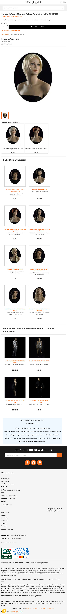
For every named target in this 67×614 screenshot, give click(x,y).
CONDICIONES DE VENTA (8, 496)
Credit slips (4, 518)
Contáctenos (5, 486)
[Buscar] (33, 8)
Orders (3, 515)
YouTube (33, 462)
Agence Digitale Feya (16, 611)
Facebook (27, 462)
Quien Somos (5, 481)
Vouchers (4, 523)
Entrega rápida (5, 478)
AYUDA (3, 501)
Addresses (4, 520)
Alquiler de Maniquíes (7, 484)
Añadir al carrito (37, 27)
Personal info (5, 512)
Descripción (5, 34)
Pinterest (39, 462)
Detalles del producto (17, 34)
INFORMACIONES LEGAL (8, 498)
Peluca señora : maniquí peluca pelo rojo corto (36, 148)
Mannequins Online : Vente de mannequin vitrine (40, 608)
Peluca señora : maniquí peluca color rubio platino (13, 149)
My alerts (4, 526)
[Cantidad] (3, 27)
